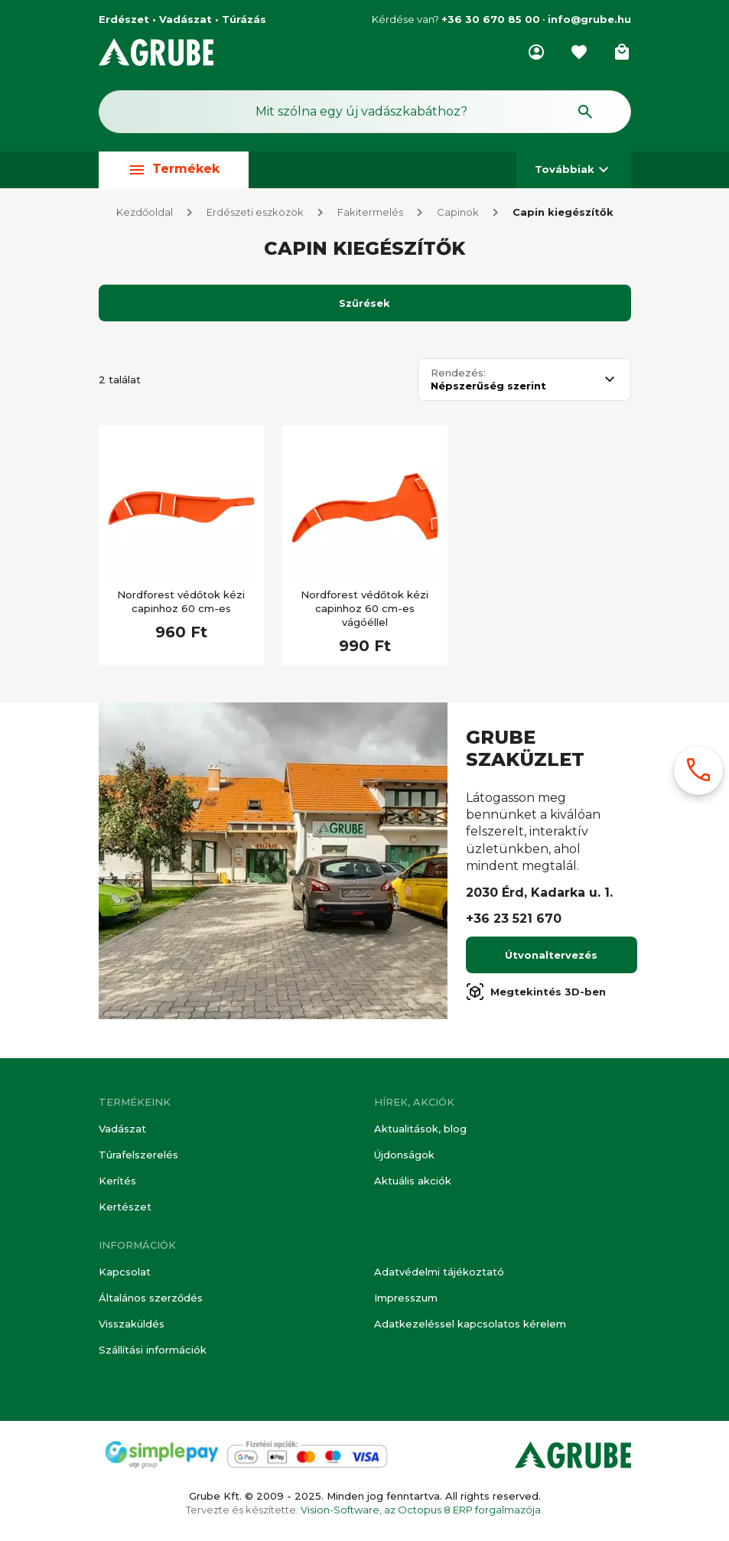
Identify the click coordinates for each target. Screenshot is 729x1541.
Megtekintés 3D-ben (536, 994)
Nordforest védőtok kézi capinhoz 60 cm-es (181, 604)
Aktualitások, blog (420, 1128)
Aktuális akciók (412, 1180)
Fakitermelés (370, 214)
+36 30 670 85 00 (490, 19)
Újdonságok (404, 1154)
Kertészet (125, 1207)
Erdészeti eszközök (255, 214)
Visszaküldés (131, 1324)
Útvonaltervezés (551, 957)
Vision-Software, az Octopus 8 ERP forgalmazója (421, 1510)
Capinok (458, 214)
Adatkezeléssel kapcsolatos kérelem (470, 1324)
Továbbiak (574, 169)
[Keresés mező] (365, 111)
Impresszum (406, 1298)
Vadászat (122, 1128)
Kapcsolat (125, 1272)
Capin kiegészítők (563, 214)
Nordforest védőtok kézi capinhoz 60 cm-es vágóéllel (364, 610)
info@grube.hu (589, 19)
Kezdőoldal (144, 214)
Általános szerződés (151, 1298)
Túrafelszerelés (138, 1154)
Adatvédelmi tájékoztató (439, 1272)
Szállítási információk (153, 1350)
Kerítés (117, 1180)
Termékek (174, 169)
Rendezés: (458, 375)
